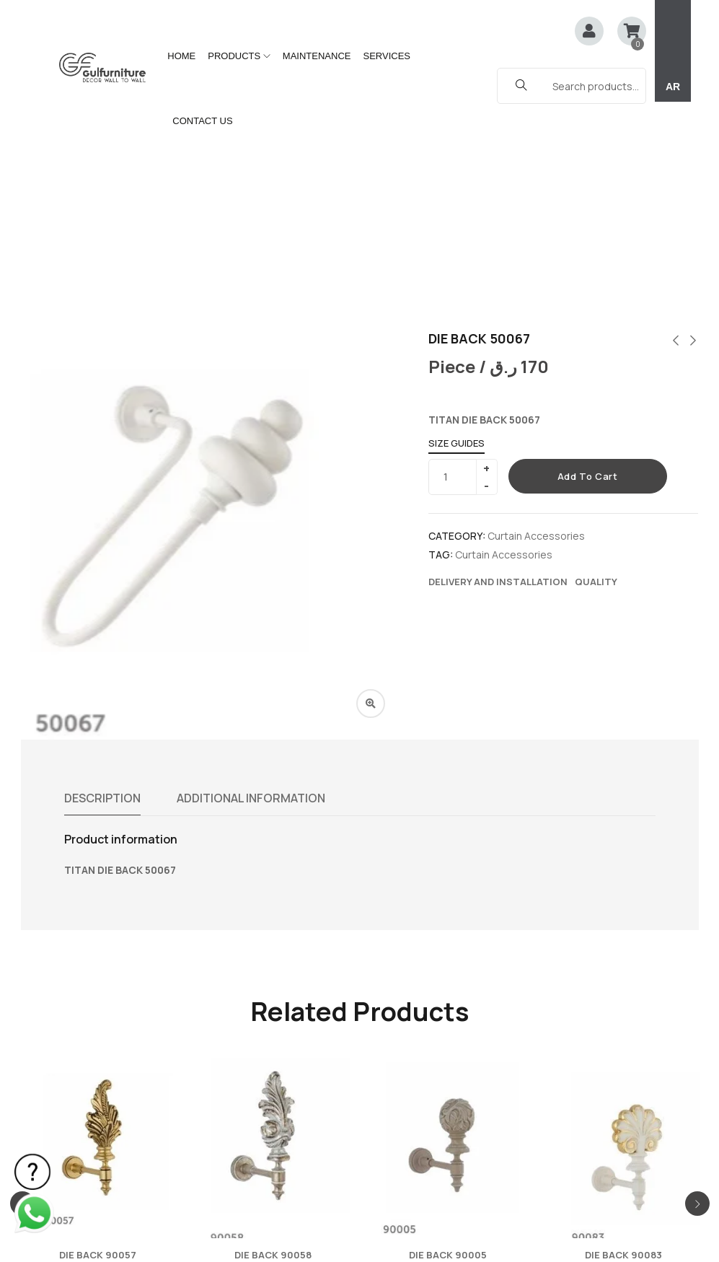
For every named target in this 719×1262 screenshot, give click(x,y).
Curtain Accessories (536, 344)
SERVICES (386, 56)
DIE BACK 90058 (273, 1062)
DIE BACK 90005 (448, 1062)
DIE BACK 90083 (623, 1062)
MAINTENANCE (317, 56)
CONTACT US (202, 120)
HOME (181, 56)
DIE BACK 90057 (97, 1062)
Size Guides (456, 251)
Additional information (251, 606)
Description (102, 606)
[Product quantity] (457, 285)
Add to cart (587, 284)
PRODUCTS (239, 56)
